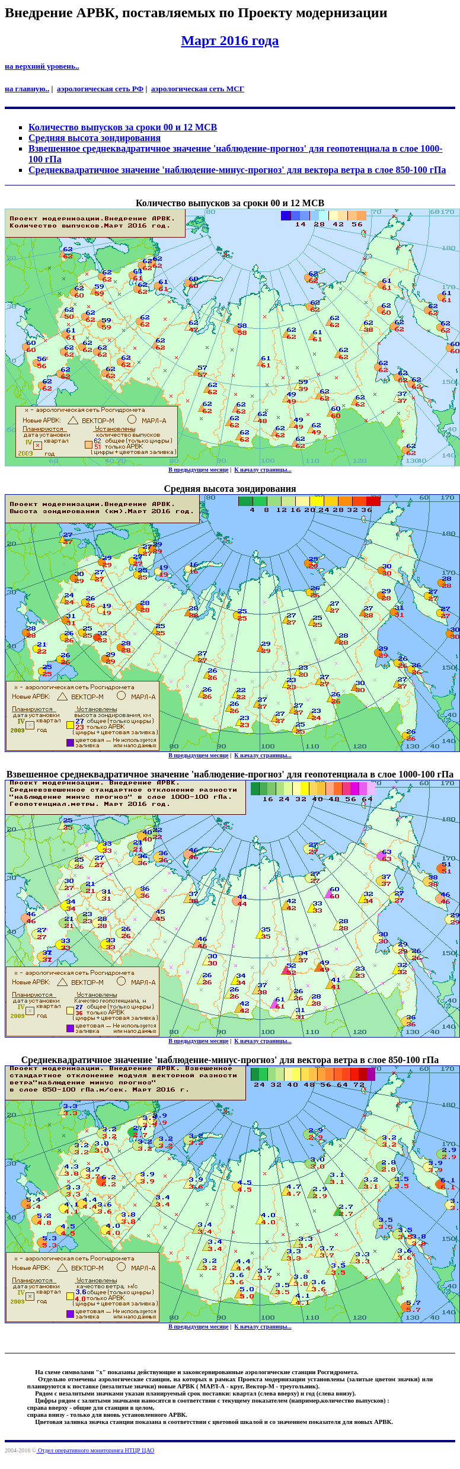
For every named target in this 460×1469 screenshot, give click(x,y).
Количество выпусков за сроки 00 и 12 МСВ (122, 127)
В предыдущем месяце (198, 469)
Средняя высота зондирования (94, 138)
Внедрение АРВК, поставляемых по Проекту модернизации (196, 12)
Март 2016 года (230, 40)
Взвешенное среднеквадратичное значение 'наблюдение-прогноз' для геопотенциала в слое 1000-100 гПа (230, 774)
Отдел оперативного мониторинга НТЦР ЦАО (95, 1450)
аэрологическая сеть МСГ (197, 88)
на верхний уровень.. (42, 66)
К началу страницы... (263, 469)
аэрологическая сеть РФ (100, 88)
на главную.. (27, 88)
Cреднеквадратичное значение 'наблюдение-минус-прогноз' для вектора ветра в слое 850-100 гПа (237, 170)
